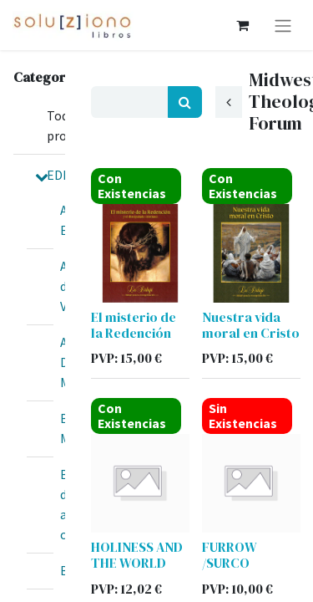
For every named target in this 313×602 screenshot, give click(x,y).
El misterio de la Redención (133, 325)
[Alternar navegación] (282, 25)
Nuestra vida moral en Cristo (251, 325)
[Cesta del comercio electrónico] (242, 25)
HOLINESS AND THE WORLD (137, 555)
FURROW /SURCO (229, 555)
